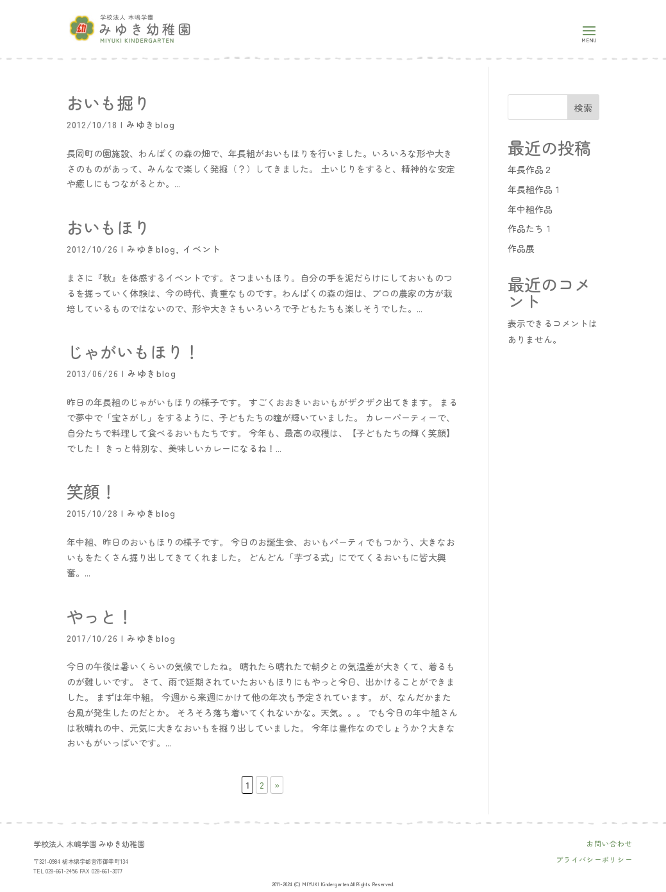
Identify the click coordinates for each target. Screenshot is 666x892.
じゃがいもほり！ (133, 351)
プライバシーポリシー (594, 859)
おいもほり (108, 227)
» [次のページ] (276, 784)
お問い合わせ (610, 843)
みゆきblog (150, 124)
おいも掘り (108, 102)
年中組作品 (530, 209)
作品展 (521, 248)
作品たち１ (530, 228)
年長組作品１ (535, 189)
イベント (202, 248)
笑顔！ (92, 491)
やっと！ (100, 616)
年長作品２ (530, 169)
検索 (583, 107)
